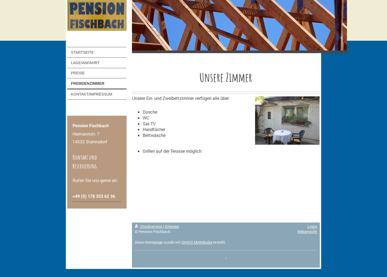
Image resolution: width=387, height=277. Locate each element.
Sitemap (172, 226)
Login (312, 226)
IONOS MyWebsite (196, 242)
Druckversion (149, 226)
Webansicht (307, 231)
